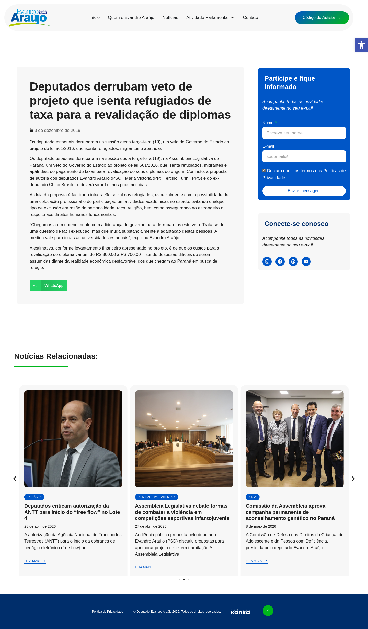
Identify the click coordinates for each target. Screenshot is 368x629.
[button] (361, 45)
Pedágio (34, 496)
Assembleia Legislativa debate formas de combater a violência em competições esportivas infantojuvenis (182, 512)
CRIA (252, 496)
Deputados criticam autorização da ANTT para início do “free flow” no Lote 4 (72, 512)
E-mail (268, 146)
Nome (268, 123)
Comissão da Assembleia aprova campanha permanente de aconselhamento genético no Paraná (290, 512)
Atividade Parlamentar (157, 496)
